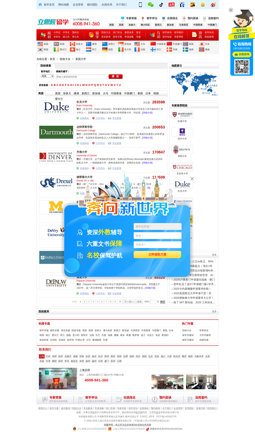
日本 (207, 44)
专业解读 (87, 408)
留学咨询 (167, 32)
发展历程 (200, 408)
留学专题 (44, 330)
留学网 (139, 412)
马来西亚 (135, 330)
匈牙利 (70, 340)
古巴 (88, 340)
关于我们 (121, 4)
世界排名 (203, 330)
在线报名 (172, 18)
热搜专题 (44, 323)
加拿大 (79, 44)
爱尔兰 (63, 49)
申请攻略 (129, 36)
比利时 (53, 340)
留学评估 (152, 18)
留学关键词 (188, 335)
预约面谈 (193, 18)
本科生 (57, 36)
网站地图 (63, 4)
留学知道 (167, 36)
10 (120, 301)
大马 (143, 44)
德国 (110, 49)
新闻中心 (42, 408)
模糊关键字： (63, 71)
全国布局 (107, 4)
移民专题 (54, 330)
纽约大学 (182, 134)
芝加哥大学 (182, 169)
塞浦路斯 (96, 340)
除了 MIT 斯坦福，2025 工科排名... (194, 302)
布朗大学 (182, 151)
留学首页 (49, 4)
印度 (105, 340)
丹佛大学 (82, 151)
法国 (143, 49)
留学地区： (46, 71)
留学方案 (117, 36)
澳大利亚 (107, 330)
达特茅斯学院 (84, 126)
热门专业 (117, 32)
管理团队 (189, 408)
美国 (46, 44)
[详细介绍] (147, 112)
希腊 (128, 335)
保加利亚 (44, 340)
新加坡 (127, 44)
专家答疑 (131, 18)
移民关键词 (188, 340)
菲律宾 (62, 340)
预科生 (75, 32)
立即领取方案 (157, 254)
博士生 (75, 36)
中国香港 (161, 44)
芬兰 (159, 49)
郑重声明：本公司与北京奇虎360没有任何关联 (127, 425)
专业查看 (116, 118)
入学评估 (100, 118)
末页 (139, 301)
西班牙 (84, 335)
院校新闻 (209, 36)
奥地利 (165, 335)
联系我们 (211, 408)
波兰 (143, 335)
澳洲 (94, 44)
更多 (214, 254)
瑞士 (78, 49)
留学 (94, 412)
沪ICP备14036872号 (166, 416)
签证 (138, 32)
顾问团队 (92, 4)
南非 (122, 335)
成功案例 (65, 408)
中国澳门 (177, 44)
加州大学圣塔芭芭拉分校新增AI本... (195, 270)
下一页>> (129, 301)
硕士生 (66, 36)
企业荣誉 (78, 4)
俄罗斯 (135, 335)
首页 (52, 59)
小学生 (57, 32)
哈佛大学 (182, 116)
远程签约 (213, 18)
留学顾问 (178, 32)
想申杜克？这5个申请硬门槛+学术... (195, 284)
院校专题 (76, 330)
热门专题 (187, 323)
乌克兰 (150, 335)
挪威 (207, 49)
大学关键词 (205, 335)
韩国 (46, 49)
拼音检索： (44, 85)
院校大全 (106, 32)
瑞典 (191, 49)
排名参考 (106, 36)
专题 (138, 36)
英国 (62, 44)
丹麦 (175, 49)
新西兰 (111, 44)
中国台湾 (79, 340)
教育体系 (129, 32)
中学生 (66, 32)
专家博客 (178, 36)
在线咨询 (244, 54)
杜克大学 (82, 101)
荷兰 (94, 49)
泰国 (191, 44)
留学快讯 (209, 32)
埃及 (158, 335)
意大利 (127, 49)
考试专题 (65, 330)
